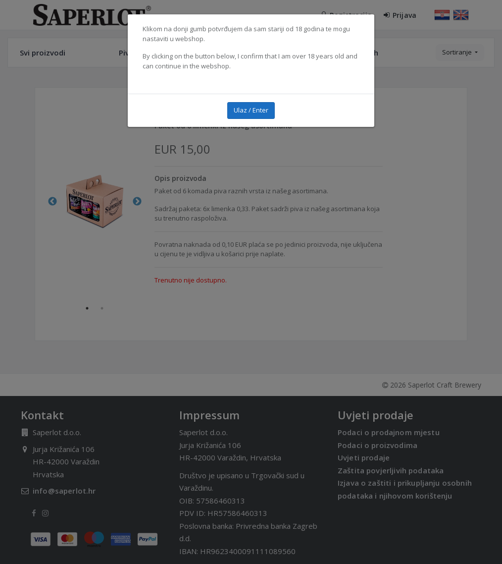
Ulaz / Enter (251, 110)
